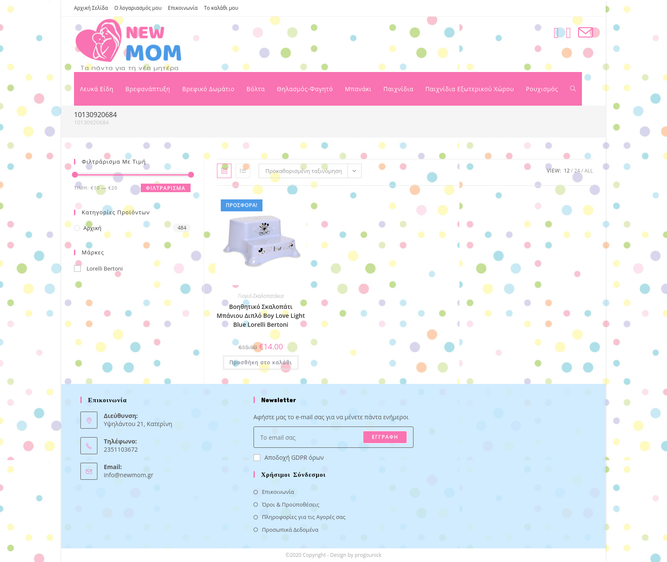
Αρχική (92, 228)
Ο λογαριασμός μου (138, 8)
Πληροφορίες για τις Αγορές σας (303, 517)
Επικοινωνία (183, 8)
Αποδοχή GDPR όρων (289, 457)
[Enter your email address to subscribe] (334, 437)
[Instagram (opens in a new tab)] (568, 32)
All (588, 170)
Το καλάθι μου (221, 8)
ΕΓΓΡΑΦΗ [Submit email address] (385, 437)
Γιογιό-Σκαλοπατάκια (260, 296)
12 (567, 170)
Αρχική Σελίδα (91, 8)
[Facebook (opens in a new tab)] (556, 32)
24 (577, 170)
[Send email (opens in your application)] (585, 32)
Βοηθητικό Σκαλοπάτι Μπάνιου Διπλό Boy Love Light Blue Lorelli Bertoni (261, 316)
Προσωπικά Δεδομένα (290, 529)
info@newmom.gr (128, 475)
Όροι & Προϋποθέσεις (290, 504)
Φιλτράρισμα (165, 188)
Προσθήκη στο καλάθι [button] (260, 362)
